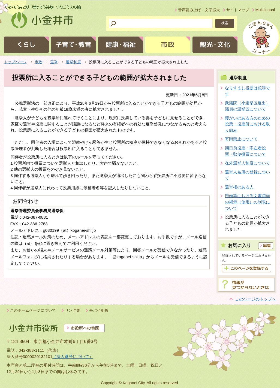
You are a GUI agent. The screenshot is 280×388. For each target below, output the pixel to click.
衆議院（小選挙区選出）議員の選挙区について (247, 106)
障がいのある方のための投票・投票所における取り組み (247, 124)
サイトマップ (237, 10)
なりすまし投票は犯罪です (247, 91)
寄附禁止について (241, 139)
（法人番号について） (72, 356)
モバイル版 (98, 310)
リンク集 (72, 310)
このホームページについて (33, 310)
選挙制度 (73, 62)
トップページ (15, 62)
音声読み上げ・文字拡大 (199, 10)
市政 (38, 62)
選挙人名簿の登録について (247, 175)
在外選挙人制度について (247, 163)
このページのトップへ (255, 299)
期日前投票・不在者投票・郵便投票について (245, 151)
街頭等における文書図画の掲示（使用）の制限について (247, 201)
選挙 (54, 62)
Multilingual (265, 10)
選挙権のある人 (239, 187)
